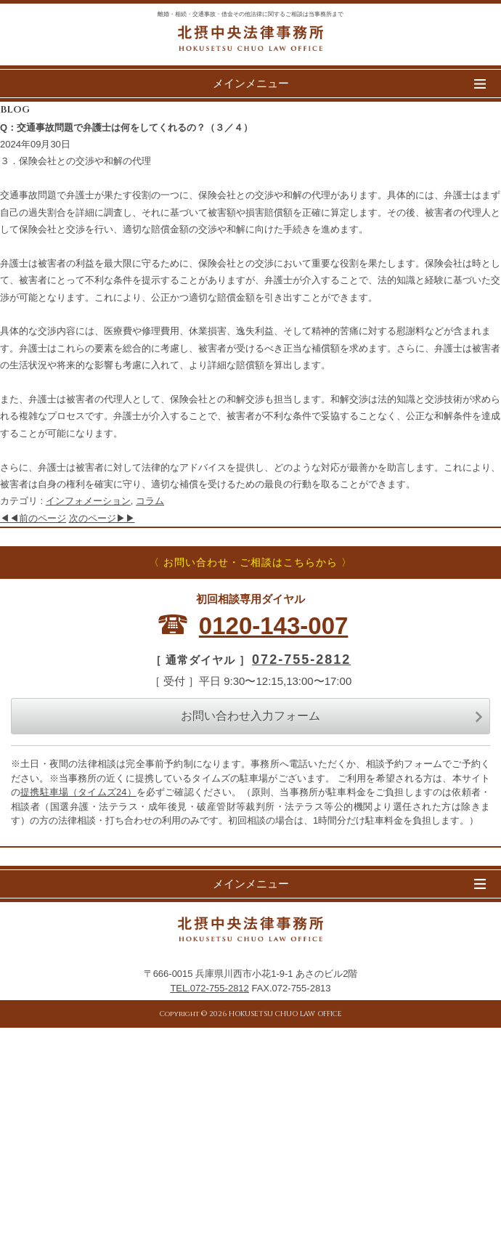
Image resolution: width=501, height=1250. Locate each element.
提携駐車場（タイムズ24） (78, 792)
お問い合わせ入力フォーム (331, 716)
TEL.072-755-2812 (209, 988)
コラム (150, 500)
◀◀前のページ (33, 518)
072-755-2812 (301, 659)
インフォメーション (88, 500)
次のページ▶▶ (102, 518)
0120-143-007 (274, 625)
